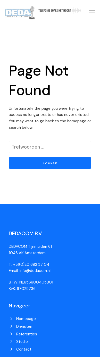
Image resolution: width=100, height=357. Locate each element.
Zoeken (50, 163)
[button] (92, 13)
